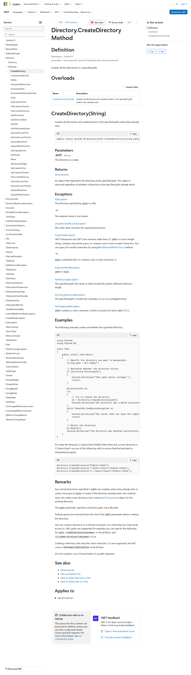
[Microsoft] (5, 4)
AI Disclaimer (10, 665)
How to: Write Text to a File (74, 581)
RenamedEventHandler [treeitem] (16, 362)
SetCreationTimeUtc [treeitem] (20, 172)
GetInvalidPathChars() (113, 247)
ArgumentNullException (67, 267)
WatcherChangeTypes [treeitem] (16, 419)
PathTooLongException (66, 279)
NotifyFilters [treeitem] (11, 340)
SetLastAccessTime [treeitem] (19, 181)
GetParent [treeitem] (15, 154)
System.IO (68, 56)
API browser (71, 22)
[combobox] (24, 28)
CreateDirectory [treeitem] (18, 71)
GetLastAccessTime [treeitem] (19, 132)
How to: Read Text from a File (75, 577)
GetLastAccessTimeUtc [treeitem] (21, 137)
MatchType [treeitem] (11, 331)
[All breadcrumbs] (54, 22)
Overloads (153, 31)
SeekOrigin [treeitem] (11, 371)
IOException (61, 199)
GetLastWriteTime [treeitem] (19, 141)
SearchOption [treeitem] (12, 366)
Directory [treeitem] (12, 62)
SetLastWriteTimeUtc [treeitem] (20, 194)
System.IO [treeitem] (10, 40)
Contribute (53, 665)
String (67, 155)
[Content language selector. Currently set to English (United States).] (17, 658)
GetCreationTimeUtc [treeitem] (20, 106)
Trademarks (123, 665)
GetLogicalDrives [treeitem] (18, 150)
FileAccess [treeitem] (10, 243)
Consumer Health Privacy (85, 665)
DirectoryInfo (62, 174)
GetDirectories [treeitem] (17, 115)
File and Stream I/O (70, 573)
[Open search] (177, 4)
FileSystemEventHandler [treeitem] (17, 296)
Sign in (184, 4)
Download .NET (178, 12)
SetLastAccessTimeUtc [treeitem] (21, 185)
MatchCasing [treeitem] (12, 327)
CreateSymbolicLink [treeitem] (20, 75)
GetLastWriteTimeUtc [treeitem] (20, 146)
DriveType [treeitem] (10, 216)
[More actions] (137, 22)
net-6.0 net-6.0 (65, 597)
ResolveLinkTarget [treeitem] (19, 163)
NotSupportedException (67, 306)
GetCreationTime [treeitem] (18, 101)
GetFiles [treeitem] (14, 124)
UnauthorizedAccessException (70, 223)
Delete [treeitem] (14, 79)
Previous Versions (27, 665)
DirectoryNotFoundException (70, 294)
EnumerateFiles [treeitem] (17, 88)
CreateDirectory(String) (63, 99)
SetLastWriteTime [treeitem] (19, 190)
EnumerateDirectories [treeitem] (20, 84)
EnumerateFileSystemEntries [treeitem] (23, 93)
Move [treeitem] (13, 159)
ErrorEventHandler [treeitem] (14, 234)
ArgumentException (65, 235)
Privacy (65, 665)
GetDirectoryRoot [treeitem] (19, 119)
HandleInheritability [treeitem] (15, 309)
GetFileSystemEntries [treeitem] (20, 128)
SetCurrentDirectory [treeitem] (20, 176)
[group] (97, 139)
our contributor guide (68, 637)
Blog (41, 665)
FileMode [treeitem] (10, 260)
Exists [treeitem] (13, 97)
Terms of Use (109, 665)
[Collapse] (40, 22)
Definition (153, 27)
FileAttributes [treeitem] (12, 247)
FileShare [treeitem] (10, 273)
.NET (61, 22)
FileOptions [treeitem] (11, 269)
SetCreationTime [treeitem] (18, 168)
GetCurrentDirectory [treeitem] (20, 110)
